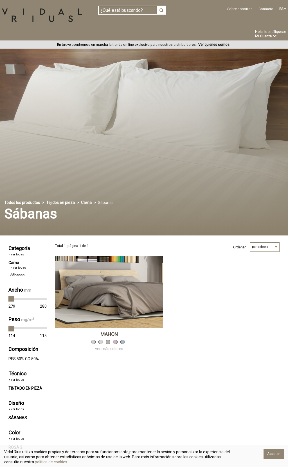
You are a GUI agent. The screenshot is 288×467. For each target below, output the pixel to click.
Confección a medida (131, 34)
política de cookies (50, 462)
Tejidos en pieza (21, 34)
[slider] (11, 299)
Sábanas (17, 275)
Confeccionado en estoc (74, 34)
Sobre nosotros (240, 9)
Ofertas (203, 34)
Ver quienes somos (214, 45)
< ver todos (16, 380)
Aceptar (273, 454)
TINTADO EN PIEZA (25, 388)
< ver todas (16, 254)
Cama (86, 202)
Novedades (174, 34)
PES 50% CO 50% (23, 359)
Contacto (265, 9)
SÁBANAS (17, 418)
